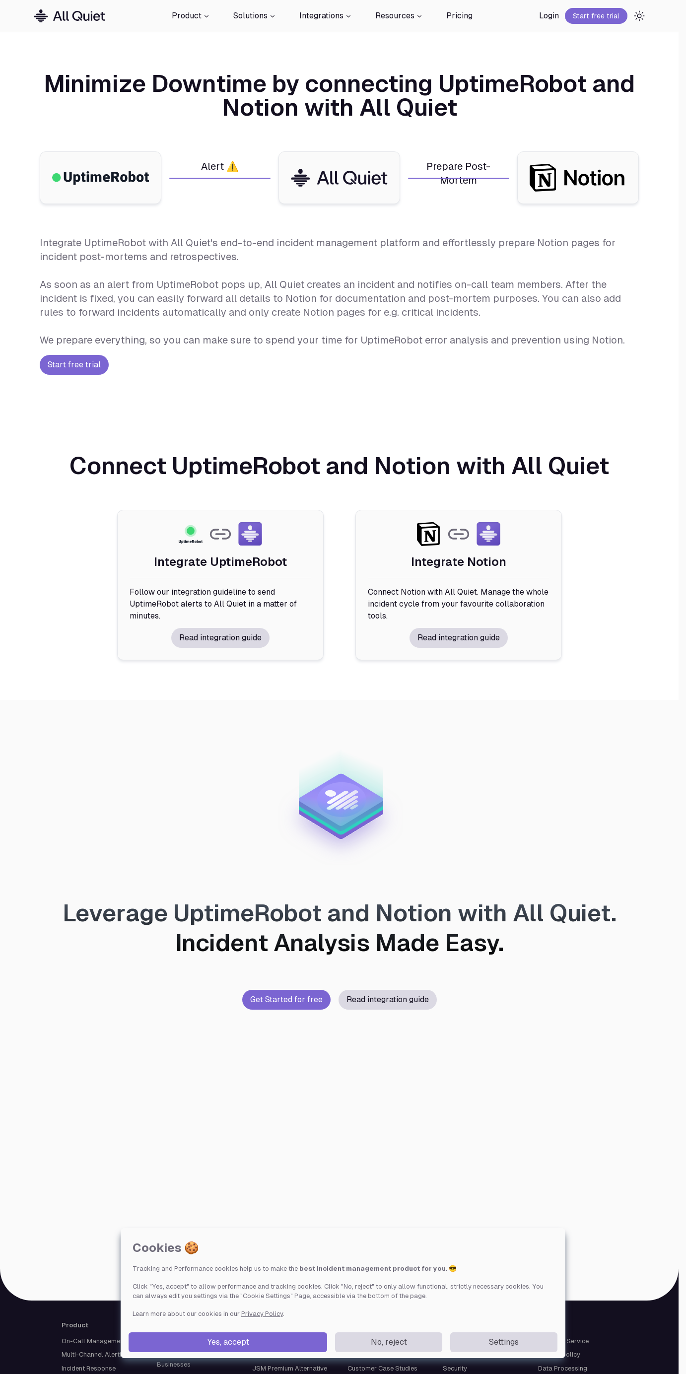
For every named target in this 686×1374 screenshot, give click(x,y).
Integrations (325, 15)
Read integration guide (220, 637)
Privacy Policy (262, 1313)
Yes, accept (228, 1342)
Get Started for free (286, 999)
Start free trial (596, 16)
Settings (504, 1342)
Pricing (459, 15)
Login (549, 15)
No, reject (389, 1342)
